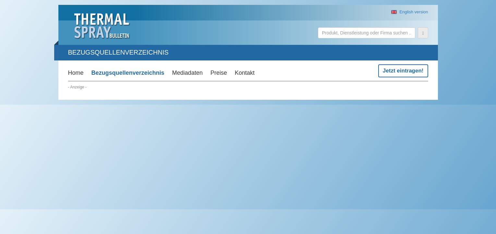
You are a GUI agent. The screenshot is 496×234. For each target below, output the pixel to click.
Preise (219, 73)
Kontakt (245, 73)
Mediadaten (187, 73)
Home (76, 73)
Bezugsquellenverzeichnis (127, 73)
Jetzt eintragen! (403, 71)
